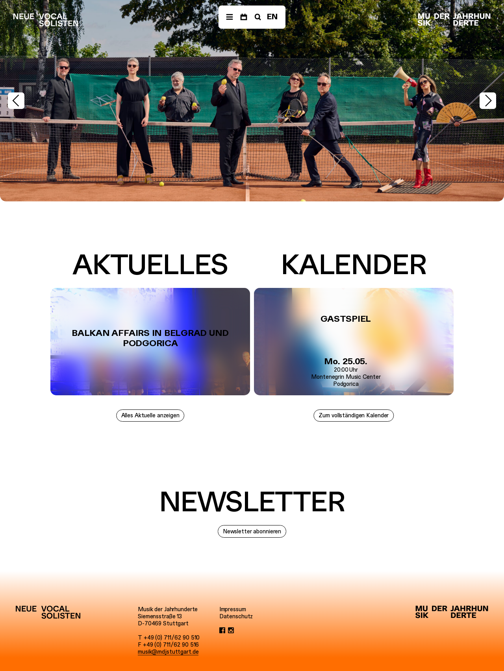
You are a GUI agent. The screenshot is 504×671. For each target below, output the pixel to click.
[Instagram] (231, 630)
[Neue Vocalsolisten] (45, 19)
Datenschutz (236, 616)
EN (272, 16)
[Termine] (244, 17)
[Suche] (257, 17)
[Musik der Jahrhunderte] (454, 19)
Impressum (232, 609)
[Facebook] (222, 630)
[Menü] (229, 17)
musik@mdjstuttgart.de (168, 651)
